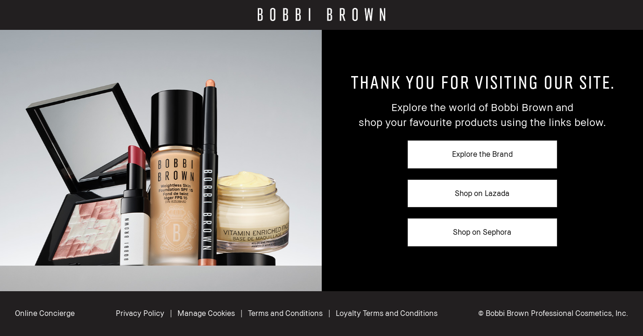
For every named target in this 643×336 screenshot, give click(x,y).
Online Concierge (45, 313)
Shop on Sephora (482, 232)
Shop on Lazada (482, 193)
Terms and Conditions (285, 313)
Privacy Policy (140, 313)
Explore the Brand (482, 154)
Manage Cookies (207, 313)
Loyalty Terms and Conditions (387, 313)
